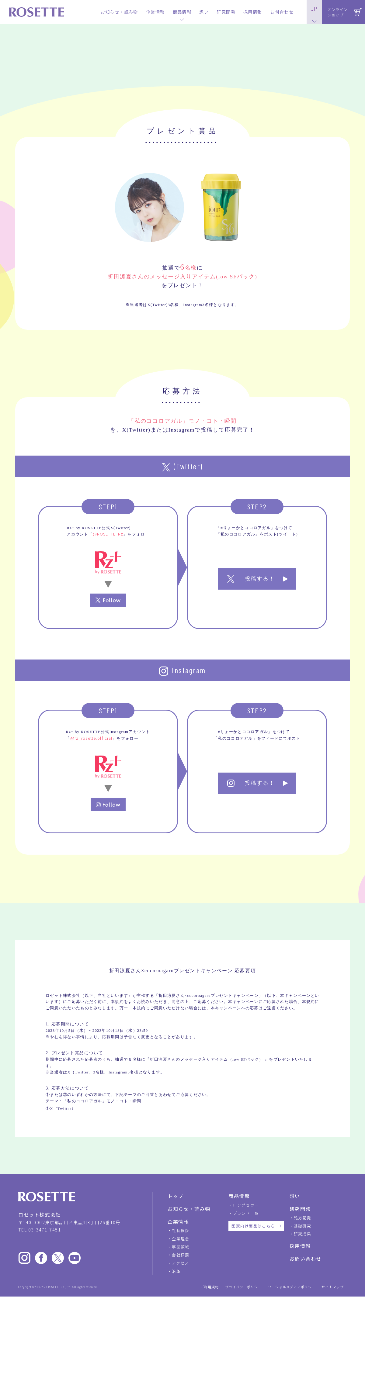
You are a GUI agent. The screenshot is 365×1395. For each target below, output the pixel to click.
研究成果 (302, 1341)
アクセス (180, 1370)
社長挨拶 (180, 1338)
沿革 (176, 1379)
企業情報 (178, 1329)
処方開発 (302, 1325)
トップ (176, 1303)
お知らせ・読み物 (189, 1316)
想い (295, 1303)
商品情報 (239, 1303)
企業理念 (180, 1346)
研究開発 (300, 1316)
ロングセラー (246, 1312)
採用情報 (300, 1353)
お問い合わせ (306, 1366)
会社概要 (180, 1362)
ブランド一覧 (246, 1320)
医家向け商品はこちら (253, 1333)
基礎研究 (302, 1333)
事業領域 (180, 1354)
